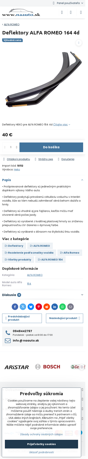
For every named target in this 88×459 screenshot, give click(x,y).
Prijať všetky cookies (41, 444)
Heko (17, 169)
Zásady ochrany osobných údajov (41, 434)
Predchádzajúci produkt (17, 318)
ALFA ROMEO (35, 275)
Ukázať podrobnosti (41, 452)
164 (29, 284)
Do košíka (51, 147)
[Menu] (81, 12)
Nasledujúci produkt (64, 318)
